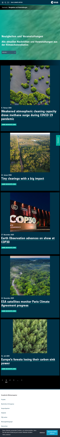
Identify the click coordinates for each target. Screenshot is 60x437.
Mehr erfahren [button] (7, 434)
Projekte (3, 399)
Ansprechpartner (5, 408)
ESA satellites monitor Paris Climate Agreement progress (25, 303)
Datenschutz (4, 426)
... (17, 380)
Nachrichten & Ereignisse (7, 404)
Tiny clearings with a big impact (22, 178)
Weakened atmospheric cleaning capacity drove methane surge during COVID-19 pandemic (28, 115)
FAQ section (4, 417)
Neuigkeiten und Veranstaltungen (18, 7)
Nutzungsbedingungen (7, 421)
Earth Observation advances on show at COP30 (28, 240)
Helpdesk (3, 413)
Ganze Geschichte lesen (9, 124)
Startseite (4, 7)
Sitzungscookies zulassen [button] (52, 432)
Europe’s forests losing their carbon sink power (28, 361)
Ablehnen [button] (42, 432)
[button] (9, 52)
